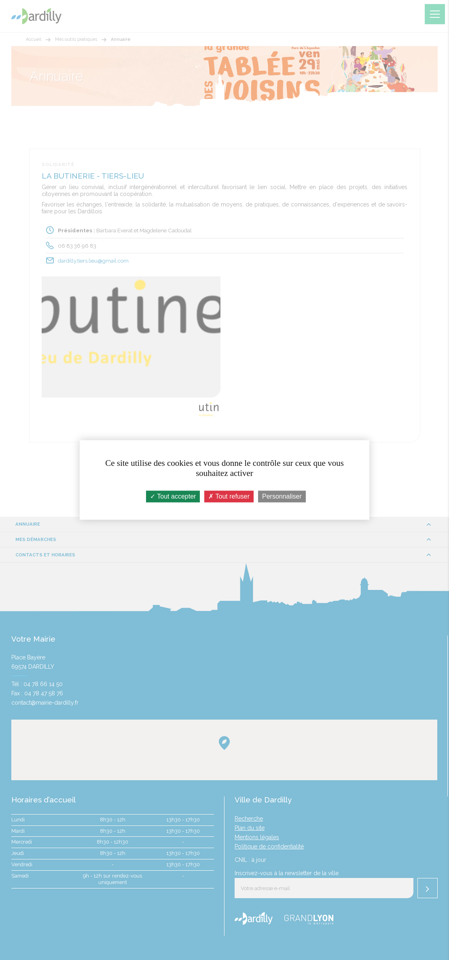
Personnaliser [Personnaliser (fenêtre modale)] (282, 496)
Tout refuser (229, 496)
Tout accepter (173, 496)
